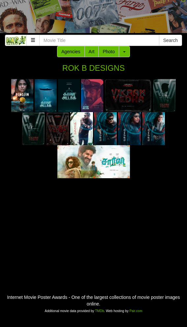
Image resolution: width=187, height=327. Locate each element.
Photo (109, 51)
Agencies (70, 51)
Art (92, 51)
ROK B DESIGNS (93, 67)
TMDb (99, 311)
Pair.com (136, 311)
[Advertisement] (93, 18)
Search (170, 40)
